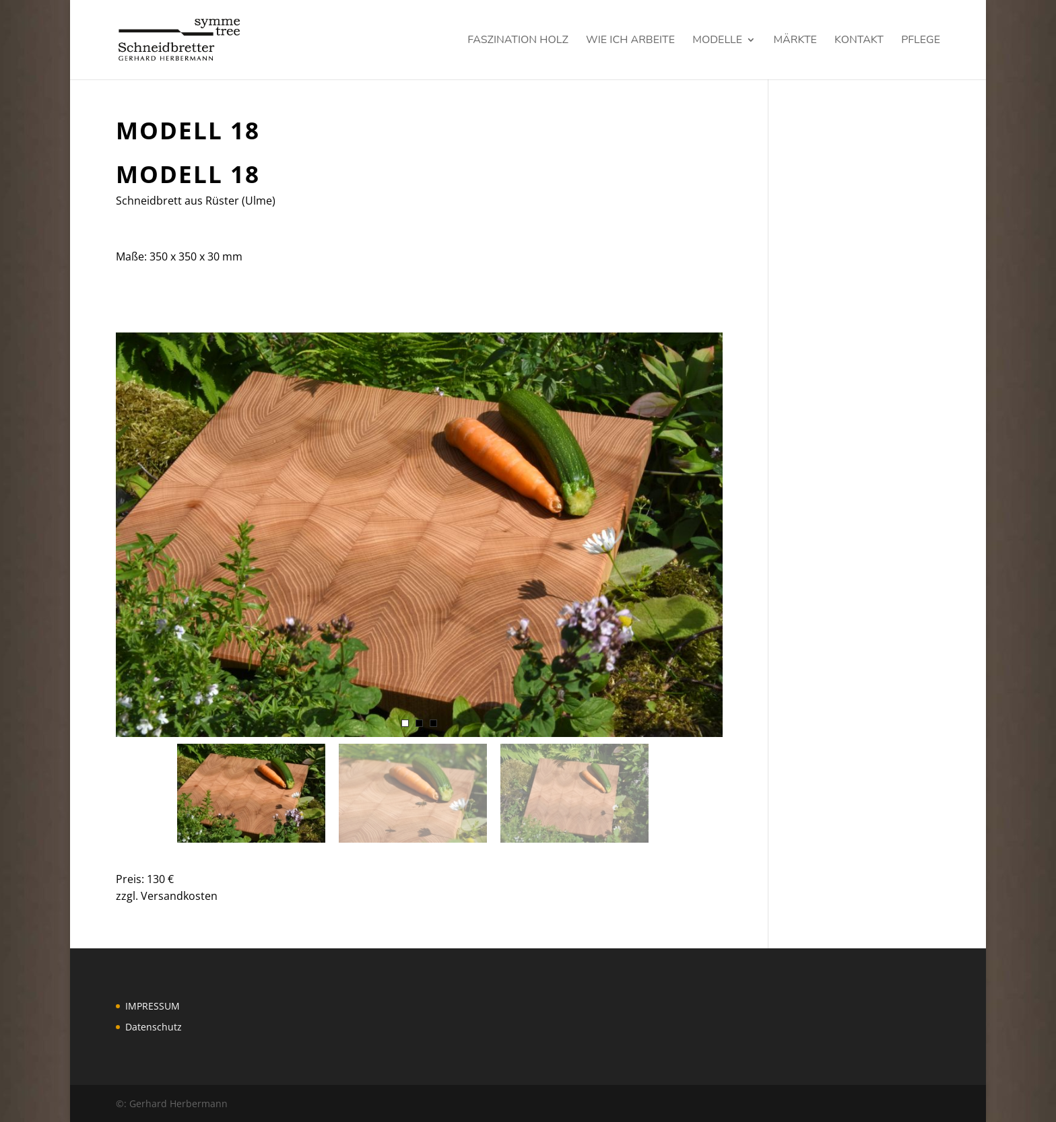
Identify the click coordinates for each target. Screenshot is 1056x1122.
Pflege (920, 41)
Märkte (795, 41)
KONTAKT (859, 41)
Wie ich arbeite (630, 41)
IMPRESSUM (152, 1006)
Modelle (717, 41)
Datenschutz (153, 1026)
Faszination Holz (517, 41)
